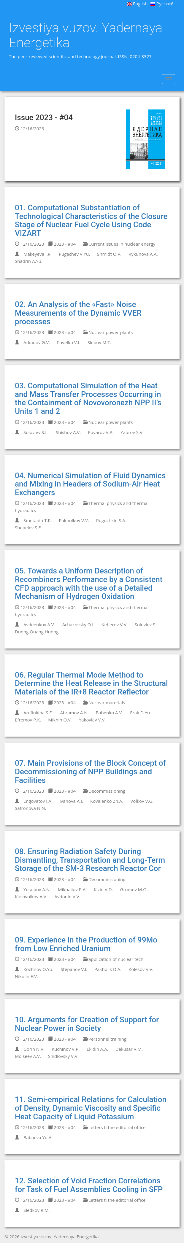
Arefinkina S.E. (38, 713)
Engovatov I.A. (38, 801)
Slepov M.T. (99, 342)
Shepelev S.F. (28, 527)
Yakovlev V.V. (92, 720)
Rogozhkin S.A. (111, 520)
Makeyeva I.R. (37, 254)
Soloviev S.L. (36, 432)
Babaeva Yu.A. (38, 1137)
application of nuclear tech (113, 959)
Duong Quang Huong (36, 632)
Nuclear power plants (108, 332)
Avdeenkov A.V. (39, 624)
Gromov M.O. (133, 889)
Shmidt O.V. (109, 254)
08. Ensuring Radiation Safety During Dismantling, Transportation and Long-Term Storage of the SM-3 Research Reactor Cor (90, 860)
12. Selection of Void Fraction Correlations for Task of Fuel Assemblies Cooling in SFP (89, 1185)
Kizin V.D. (103, 889)
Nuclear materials (104, 702)
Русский (162, 4)
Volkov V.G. (141, 801)
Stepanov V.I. (74, 969)
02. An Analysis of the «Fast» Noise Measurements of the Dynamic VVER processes (78, 313)
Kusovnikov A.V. (31, 896)
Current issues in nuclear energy (119, 244)
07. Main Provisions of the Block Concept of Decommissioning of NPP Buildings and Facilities (90, 771)
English (137, 4)
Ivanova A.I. (71, 801)
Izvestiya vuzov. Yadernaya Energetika (85, 35)
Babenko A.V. (109, 713)
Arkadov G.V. (36, 342)
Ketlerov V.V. (114, 624)
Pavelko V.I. (68, 342)
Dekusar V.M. (129, 1049)
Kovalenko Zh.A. (106, 801)
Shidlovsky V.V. (63, 1056)
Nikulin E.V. (26, 976)
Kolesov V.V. (141, 969)
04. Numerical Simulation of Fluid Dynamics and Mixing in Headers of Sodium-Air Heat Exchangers (90, 484)
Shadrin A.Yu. (28, 261)
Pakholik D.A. (107, 969)
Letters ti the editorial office (114, 1127)
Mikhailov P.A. (72, 889)
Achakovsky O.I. (78, 624)
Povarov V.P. (100, 432)
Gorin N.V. (34, 1049)
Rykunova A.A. (143, 254)
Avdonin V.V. (67, 896)
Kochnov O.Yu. (38, 969)
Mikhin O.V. (60, 720)
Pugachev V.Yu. (74, 254)
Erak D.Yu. (140, 713)
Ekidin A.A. (97, 1049)
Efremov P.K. (28, 720)
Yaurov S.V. (132, 432)
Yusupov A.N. (37, 889)
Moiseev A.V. (28, 1056)
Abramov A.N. (74, 713)
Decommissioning (104, 791)
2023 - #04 (62, 244)
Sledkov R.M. (36, 1210)
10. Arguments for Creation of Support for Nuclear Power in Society (87, 1024)
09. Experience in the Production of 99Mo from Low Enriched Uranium (86, 944)
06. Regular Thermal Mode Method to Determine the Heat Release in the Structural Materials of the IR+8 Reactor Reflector (91, 683)
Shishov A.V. (68, 432)
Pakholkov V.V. (74, 520)
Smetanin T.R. (37, 520)
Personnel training (104, 1039)
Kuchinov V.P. (66, 1049)
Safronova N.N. (30, 808)
